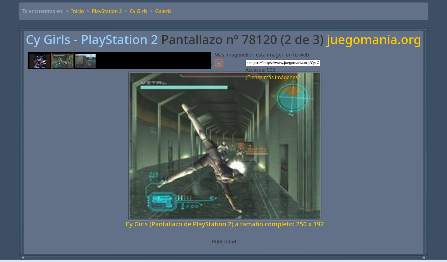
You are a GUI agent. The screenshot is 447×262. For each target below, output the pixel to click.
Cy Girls (138, 11)
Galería (163, 11)
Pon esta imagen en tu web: (278, 54)
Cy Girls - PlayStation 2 (92, 39)
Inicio (77, 11)
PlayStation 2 (107, 11)
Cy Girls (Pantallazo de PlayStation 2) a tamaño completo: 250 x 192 (224, 224)
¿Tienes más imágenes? (273, 77)
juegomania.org (374, 39)
